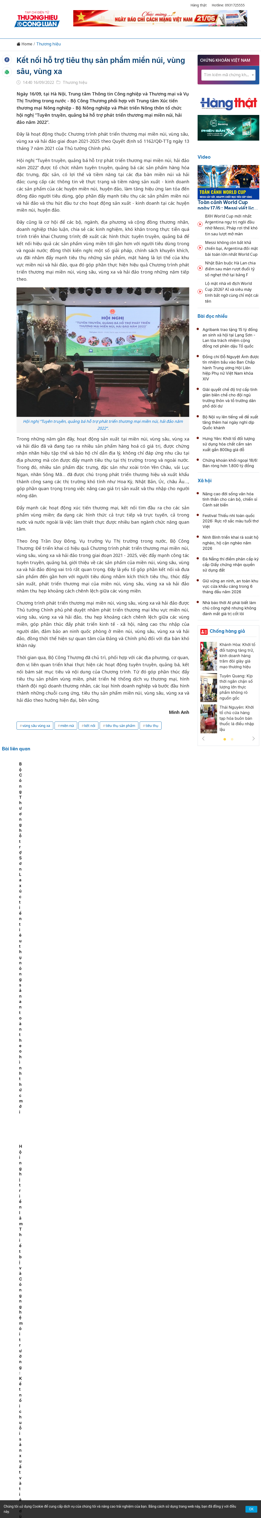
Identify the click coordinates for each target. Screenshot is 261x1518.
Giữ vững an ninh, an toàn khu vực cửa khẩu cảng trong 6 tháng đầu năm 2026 (230, 586)
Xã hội (205, 480)
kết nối (89, 725)
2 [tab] (232, 739)
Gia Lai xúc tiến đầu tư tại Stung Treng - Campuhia (134, 862)
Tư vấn (197, 1410)
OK (251, 1509)
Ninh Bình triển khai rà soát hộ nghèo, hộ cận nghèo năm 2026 (231, 543)
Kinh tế (48, 1410)
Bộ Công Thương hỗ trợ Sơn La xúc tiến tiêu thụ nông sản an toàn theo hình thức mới (122, 802)
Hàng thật (198, 5)
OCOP (180, 1410)
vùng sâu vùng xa (36, 725)
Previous (203, 738)
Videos (231, 1410)
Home (24, 44)
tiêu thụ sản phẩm (120, 725)
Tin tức (30, 1410)
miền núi (67, 725)
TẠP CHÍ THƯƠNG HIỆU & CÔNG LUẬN (128, 1496)
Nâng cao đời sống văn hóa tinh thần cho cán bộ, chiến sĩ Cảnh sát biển (230, 499)
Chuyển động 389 (106, 1410)
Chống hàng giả (227, 631)
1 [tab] (224, 739)
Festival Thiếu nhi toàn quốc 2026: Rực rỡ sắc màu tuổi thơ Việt (231, 521)
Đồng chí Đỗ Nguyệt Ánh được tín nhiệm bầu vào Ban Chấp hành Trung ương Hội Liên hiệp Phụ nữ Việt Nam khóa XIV (231, 367)
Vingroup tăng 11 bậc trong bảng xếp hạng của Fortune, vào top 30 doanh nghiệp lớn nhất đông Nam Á (132, 1245)
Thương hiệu (48, 44)
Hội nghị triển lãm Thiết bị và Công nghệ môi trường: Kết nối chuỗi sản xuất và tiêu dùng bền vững (171, 802)
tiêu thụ (152, 725)
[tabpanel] (28, 799)
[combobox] (228, 75)
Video (204, 157)
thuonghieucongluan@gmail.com (110, 1448)
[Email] (36, 1451)
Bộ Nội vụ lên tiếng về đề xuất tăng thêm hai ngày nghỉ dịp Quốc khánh (230, 422)
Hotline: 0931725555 (228, 5)
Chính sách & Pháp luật (148, 1410)
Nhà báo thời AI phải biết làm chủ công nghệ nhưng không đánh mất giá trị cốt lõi (229, 608)
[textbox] (228, 75)
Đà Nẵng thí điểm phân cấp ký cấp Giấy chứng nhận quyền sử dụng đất (231, 564)
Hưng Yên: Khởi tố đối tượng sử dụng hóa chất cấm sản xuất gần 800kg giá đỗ (229, 444)
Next (254, 738)
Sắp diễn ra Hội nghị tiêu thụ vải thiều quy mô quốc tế (74, 797)
